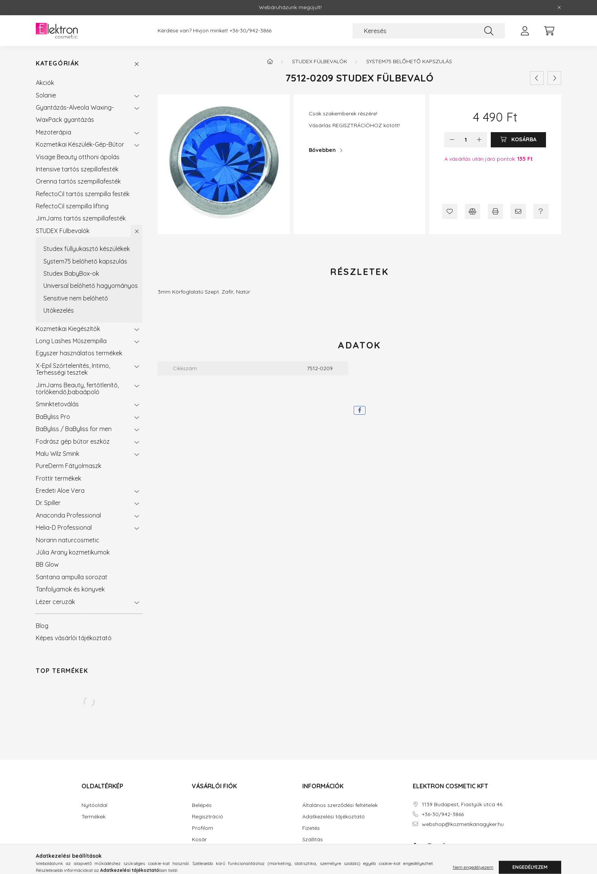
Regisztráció (207, 816)
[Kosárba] (518, 139)
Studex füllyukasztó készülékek (86, 248)
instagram (429, 845)
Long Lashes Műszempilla (71, 341)
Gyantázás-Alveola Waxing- (75, 107)
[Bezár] (559, 7)
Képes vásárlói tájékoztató (74, 638)
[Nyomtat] (495, 211)
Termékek (93, 816)
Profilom (202, 828)
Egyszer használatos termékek (79, 353)
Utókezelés (58, 310)
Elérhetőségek (319, 851)
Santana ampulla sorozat (71, 577)
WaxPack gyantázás (65, 119)
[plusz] (479, 139)
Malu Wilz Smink (57, 453)
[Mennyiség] (466, 139)
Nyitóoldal (94, 805)
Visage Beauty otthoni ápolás (78, 157)
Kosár (199, 839)
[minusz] (452, 139)
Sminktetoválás (57, 404)
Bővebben (322, 150)
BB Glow (47, 564)
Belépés (202, 805)
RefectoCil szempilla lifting (72, 206)
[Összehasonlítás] (472, 211)
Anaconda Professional (68, 515)
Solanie (46, 95)
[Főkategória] (270, 61)
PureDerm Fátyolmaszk (68, 466)
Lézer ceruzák (55, 602)
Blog (42, 626)
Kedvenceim (207, 851)
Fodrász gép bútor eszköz (73, 441)
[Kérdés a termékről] (541, 211)
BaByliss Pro (53, 416)
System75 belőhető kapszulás (85, 261)
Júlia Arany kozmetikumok (73, 552)
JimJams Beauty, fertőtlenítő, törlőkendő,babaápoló (77, 388)
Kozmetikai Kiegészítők (68, 328)
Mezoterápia (53, 132)
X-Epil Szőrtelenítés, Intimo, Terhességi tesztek (73, 369)
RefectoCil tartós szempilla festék (82, 194)
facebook (414, 845)
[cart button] (549, 30)
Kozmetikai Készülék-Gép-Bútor (80, 144)
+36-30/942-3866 (250, 30)
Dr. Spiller (48, 503)
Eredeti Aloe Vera (60, 490)
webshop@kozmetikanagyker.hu (463, 824)
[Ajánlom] (518, 211)
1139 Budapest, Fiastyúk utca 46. (462, 804)
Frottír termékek (58, 478)
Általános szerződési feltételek (340, 805)
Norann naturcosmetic (67, 540)
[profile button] (524, 30)
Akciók (45, 82)
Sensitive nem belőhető (75, 298)
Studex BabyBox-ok (71, 273)
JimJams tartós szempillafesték (81, 218)
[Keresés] (429, 30)
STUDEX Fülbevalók (62, 231)
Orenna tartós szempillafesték (78, 181)
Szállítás (312, 839)
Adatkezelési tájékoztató (333, 816)
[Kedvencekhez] (449, 211)
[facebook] (360, 410)
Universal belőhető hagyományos (90, 285)
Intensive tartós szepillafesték (77, 169)
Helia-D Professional (64, 527)
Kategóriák (57, 63)
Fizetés (311, 828)
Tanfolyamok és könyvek (70, 589)
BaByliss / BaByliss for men (74, 429)
